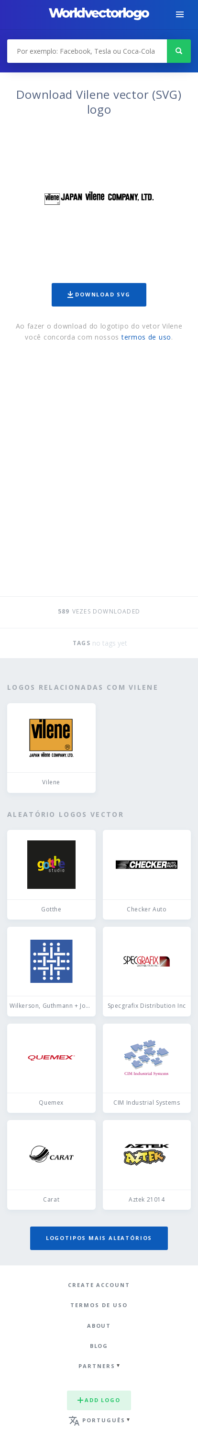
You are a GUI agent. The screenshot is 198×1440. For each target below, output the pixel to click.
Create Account (99, 1284)
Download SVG (99, 294)
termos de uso (146, 337)
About (99, 1325)
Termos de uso (98, 1305)
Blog (99, 1345)
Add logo (99, 1400)
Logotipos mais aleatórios (99, 1237)
